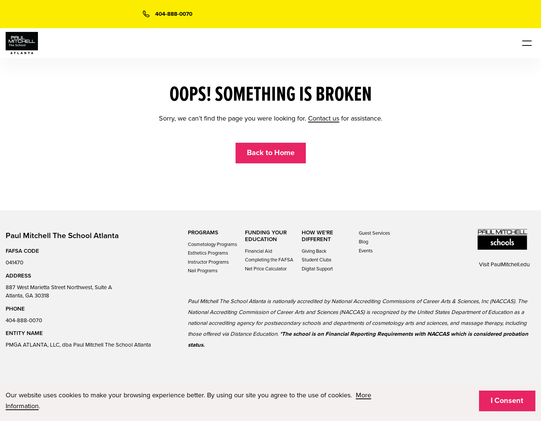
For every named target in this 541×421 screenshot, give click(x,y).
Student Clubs (316, 260)
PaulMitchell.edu (510, 264)
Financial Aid (258, 251)
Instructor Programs (208, 262)
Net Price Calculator (266, 269)
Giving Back (314, 251)
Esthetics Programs (208, 253)
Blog (363, 242)
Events (366, 251)
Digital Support (317, 269)
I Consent (507, 400)
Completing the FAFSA (269, 260)
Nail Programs (203, 271)
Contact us (323, 118)
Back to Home (271, 152)
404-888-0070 (24, 320)
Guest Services (374, 233)
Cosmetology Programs (212, 244)
